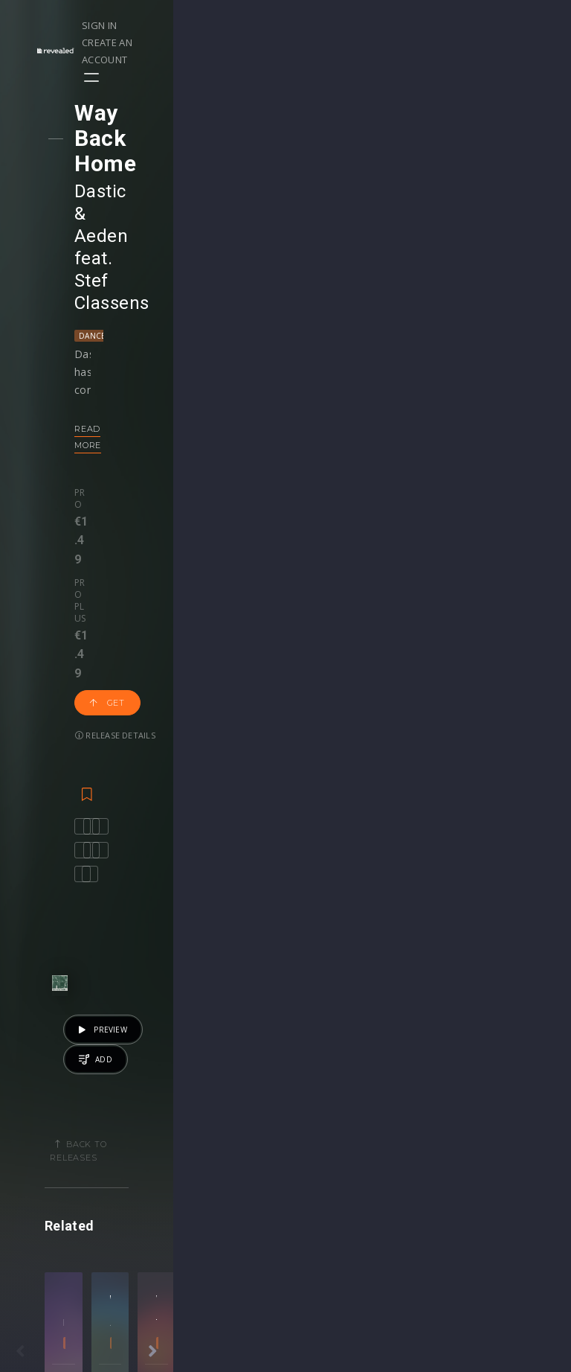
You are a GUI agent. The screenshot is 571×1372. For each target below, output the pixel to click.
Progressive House (162, 968)
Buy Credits (239, 1153)
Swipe (44, 1185)
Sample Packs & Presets (410, 1138)
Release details (128, 382)
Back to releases (290, 601)
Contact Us (509, 1247)
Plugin (315, 1200)
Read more (115, 289)
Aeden (187, 140)
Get (222, 350)
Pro (96, 336)
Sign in (376, 25)
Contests (142, 1138)
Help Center (511, 1138)
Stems (316, 1185)
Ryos (163, 948)
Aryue (408, 948)
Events (136, 1122)
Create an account (459, 25)
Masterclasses (336, 1122)
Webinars (323, 1138)
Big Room (408, 968)
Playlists (50, 1138)
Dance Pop (114, 196)
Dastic (113, 140)
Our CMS (503, 1122)
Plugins (408, 1169)
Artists (46, 1200)
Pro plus (153, 336)
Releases (52, 1122)
